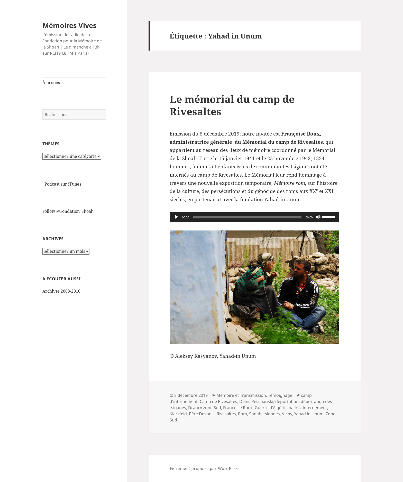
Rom (242, 414)
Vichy (287, 414)
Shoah (255, 414)
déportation (287, 401)
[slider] (247, 217)
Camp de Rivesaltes (218, 401)
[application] (254, 217)
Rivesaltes (226, 414)
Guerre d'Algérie (271, 407)
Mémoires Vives (69, 25)
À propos (51, 82)
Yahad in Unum (309, 414)
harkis (295, 407)
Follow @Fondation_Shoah (68, 211)
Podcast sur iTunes (62, 184)
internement (315, 407)
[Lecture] (176, 217)
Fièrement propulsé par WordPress (204, 468)
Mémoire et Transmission (241, 395)
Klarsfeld (178, 414)
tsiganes (271, 414)
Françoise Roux (238, 407)
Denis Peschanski (256, 401)
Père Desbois (202, 414)
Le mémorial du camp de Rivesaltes (232, 105)
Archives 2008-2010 (61, 291)
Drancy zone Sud (204, 407)
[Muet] (318, 217)
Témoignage (280, 395)
